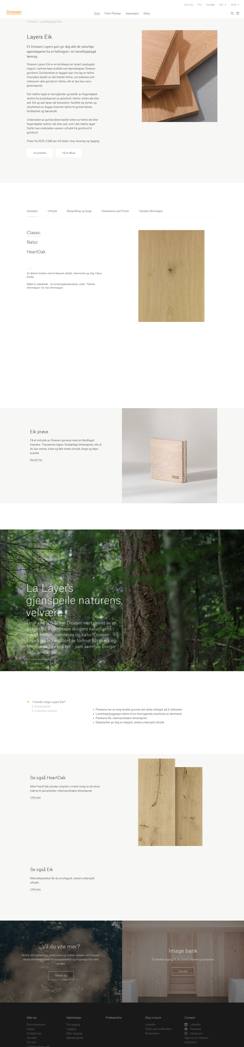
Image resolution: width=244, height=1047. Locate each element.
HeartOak (36, 252)
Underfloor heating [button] (45, 711)
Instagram (193, 1033)
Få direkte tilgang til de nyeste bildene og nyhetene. (183, 959)
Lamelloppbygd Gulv (51, 22)
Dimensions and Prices (115, 211)
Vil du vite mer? (61, 946)
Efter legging (74, 1033)
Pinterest (193, 1028)
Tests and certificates (158, 1029)
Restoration (152, 1033)
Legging (71, 1029)
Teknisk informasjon (151, 211)
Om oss (188, 5)
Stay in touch (153, 1018)
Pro (200, 5)
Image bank (183, 951)
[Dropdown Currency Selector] (235, 5)
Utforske (39, 663)
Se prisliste (40, 153)
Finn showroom (36, 1024)
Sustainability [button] (42, 706)
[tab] (32, 213)
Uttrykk (52, 211)
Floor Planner (113, 13)
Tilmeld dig (61, 976)
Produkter (32, 22)
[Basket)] (237, 13)
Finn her (183, 971)
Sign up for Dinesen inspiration (196, 1040)
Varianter (32, 211)
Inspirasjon (132, 13)
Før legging (73, 1024)
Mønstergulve (74, 1038)
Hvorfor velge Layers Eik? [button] (49, 702)
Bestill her (36, 460)
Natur (32, 242)
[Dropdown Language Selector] (222, 5)
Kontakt (210, 5)
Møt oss (32, 1018)
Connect (190, 1018)
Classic (33, 233)
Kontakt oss (34, 1033)
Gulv (97, 13)
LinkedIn (150, 1024)
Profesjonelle (114, 1018)
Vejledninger (73, 1018)
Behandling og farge (79, 211)
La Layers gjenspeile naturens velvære (73, 600)
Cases (30, 1029)
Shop (146, 13)
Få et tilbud (68, 153)
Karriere (32, 1038)
